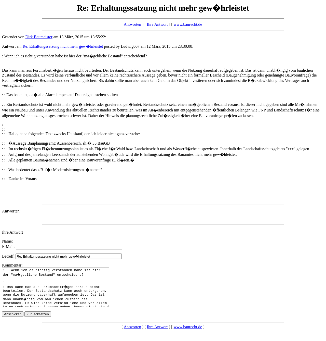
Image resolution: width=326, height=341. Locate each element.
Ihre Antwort (157, 24)
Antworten (132, 24)
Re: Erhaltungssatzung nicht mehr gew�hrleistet (63, 46)
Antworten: (11, 211)
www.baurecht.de (188, 24)
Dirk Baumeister (38, 37)
